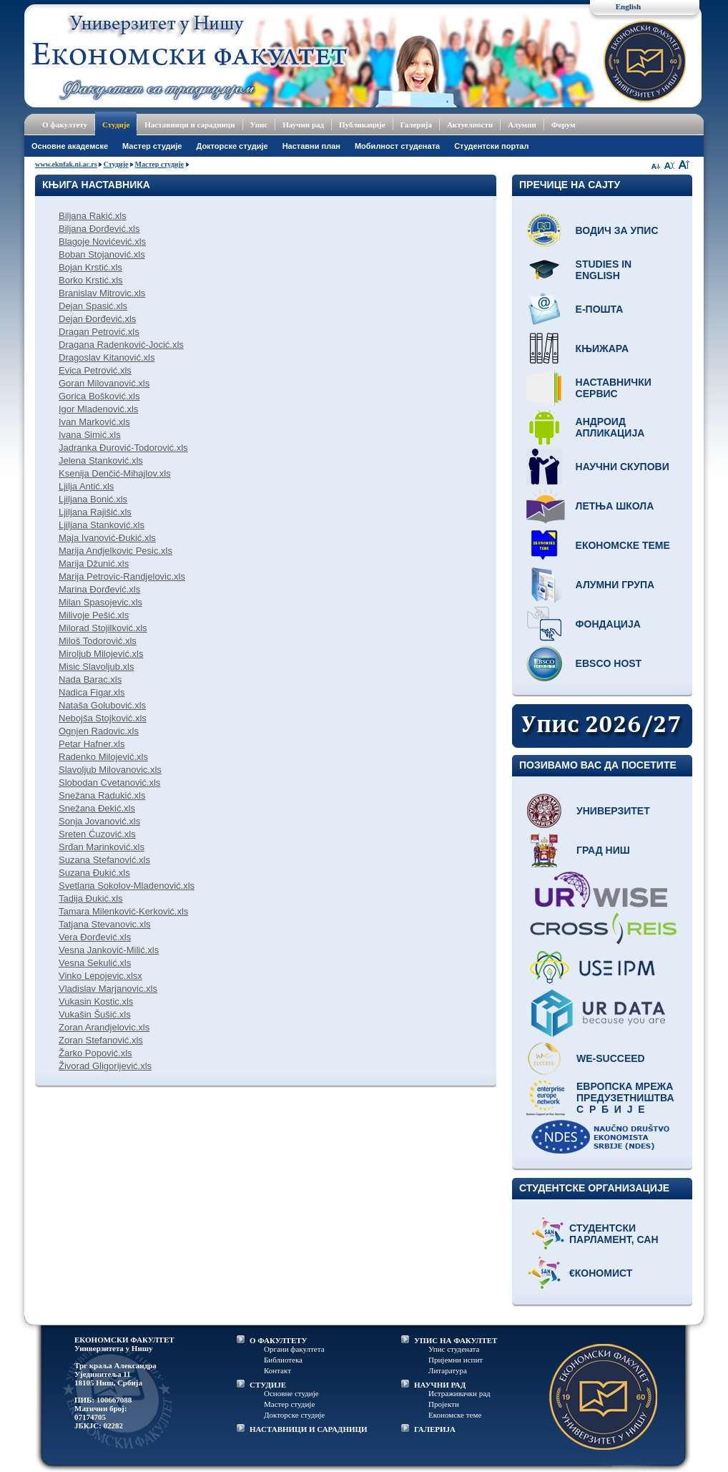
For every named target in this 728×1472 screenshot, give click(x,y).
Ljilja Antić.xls (86, 486)
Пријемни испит (455, 1359)
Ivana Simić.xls (90, 434)
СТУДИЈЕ (268, 1384)
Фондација (608, 624)
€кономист (600, 1273)
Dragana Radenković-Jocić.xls (121, 344)
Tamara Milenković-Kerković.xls (123, 911)
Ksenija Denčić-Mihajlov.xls (115, 473)
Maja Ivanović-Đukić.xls (107, 537)
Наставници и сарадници (189, 124)
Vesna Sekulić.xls (95, 962)
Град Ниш (603, 850)
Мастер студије (152, 146)
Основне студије (291, 1393)
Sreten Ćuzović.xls (97, 834)
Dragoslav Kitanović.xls (106, 357)
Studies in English (604, 269)
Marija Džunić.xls (94, 563)
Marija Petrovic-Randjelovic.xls (122, 576)
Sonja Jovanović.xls (99, 821)
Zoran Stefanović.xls (101, 1040)
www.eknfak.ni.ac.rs (66, 164)
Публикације (362, 124)
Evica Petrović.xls (95, 370)
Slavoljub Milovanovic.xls (110, 769)
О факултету (64, 124)
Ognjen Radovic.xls (99, 731)
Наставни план (311, 146)
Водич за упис (617, 230)
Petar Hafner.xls (92, 744)
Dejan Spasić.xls (93, 306)
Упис (259, 124)
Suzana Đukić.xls (94, 872)
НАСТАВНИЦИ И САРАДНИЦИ (309, 1429)
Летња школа (615, 506)
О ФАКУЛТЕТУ (279, 1340)
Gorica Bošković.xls (99, 396)
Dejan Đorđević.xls (97, 318)
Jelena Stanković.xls (101, 460)
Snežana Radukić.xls (102, 795)
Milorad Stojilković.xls (103, 628)
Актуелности (470, 124)
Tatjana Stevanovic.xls (105, 924)
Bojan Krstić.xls (90, 267)
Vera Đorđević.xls (95, 937)
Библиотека (283, 1359)
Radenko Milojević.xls (103, 756)
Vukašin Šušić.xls (95, 1014)
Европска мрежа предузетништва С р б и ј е (625, 1098)
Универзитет (613, 811)
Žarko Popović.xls (95, 1053)
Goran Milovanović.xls (104, 383)
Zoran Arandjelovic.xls (104, 1027)
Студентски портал (491, 146)
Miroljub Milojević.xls (101, 653)
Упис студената (453, 1349)
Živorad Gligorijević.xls (105, 1066)
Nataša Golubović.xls (102, 705)
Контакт (277, 1370)
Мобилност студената (397, 146)
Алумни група (615, 584)
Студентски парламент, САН (614, 1233)
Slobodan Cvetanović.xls (109, 782)
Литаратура (447, 1370)
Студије (115, 124)
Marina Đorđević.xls (99, 589)
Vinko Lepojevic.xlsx (100, 975)
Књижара (602, 348)
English (628, 6)
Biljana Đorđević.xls (99, 228)
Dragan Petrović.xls (99, 331)
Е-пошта (600, 309)
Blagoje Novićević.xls (102, 241)
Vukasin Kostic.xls (96, 1001)
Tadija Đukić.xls (91, 898)
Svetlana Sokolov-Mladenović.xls (127, 885)
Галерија (416, 124)
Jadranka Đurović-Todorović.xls (123, 447)
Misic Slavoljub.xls (96, 666)
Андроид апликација (610, 427)
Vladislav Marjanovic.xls (108, 988)
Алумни (522, 124)
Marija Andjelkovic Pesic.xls (115, 550)
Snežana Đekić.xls (97, 808)
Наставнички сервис (613, 387)
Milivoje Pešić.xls (94, 615)
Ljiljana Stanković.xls (101, 525)
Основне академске (69, 146)
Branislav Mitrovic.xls (102, 293)
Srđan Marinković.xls (101, 847)
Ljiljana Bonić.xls (93, 499)
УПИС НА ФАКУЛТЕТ (455, 1340)
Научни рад (303, 124)
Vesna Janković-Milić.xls (109, 950)
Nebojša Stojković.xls (103, 718)
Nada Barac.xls (90, 679)
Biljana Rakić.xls (93, 215)
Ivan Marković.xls (94, 421)
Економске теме (623, 545)
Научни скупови (622, 466)
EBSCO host (609, 663)
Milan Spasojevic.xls (100, 602)
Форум (563, 124)
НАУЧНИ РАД (440, 1384)
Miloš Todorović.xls (98, 640)
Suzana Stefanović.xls (104, 859)
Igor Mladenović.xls (98, 409)
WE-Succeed (610, 1058)
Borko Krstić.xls (91, 280)
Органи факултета (294, 1349)
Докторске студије (231, 146)
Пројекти (443, 1404)
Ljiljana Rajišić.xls (95, 512)
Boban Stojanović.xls (102, 254)
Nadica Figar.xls (91, 692)
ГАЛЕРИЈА (435, 1429)
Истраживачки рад (459, 1393)
